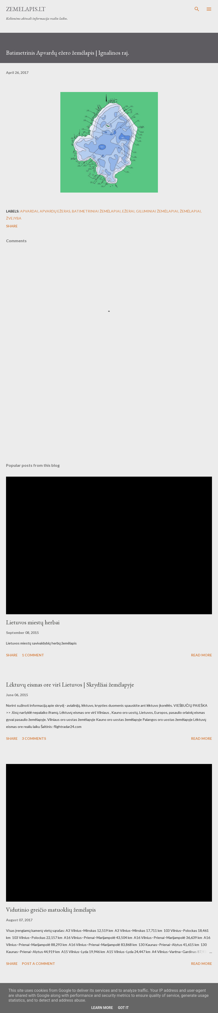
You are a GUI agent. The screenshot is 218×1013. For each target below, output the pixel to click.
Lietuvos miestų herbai (33, 622)
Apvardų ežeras (55, 211)
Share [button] (12, 226)
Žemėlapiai (190, 211)
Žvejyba (13, 218)
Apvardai (29, 211)
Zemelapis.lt (26, 9)
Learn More (102, 1008)
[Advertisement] (109, 411)
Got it (123, 1008)
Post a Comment (38, 963)
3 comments (34, 738)
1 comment (33, 655)
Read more (201, 655)
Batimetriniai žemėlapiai (96, 211)
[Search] (197, 9)
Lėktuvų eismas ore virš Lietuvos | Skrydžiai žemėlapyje (70, 684)
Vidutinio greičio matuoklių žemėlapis (51, 909)
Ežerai (128, 211)
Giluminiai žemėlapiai (157, 211)
